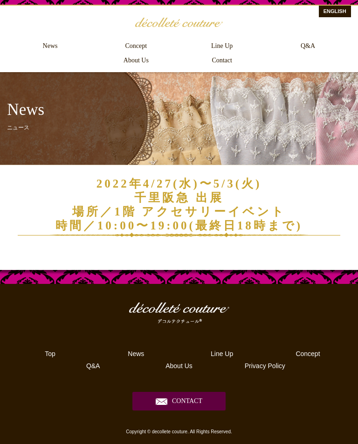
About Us (136, 60)
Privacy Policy (265, 366)
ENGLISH (335, 11)
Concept (136, 45)
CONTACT (187, 400)
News (50, 45)
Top (50, 353)
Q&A (308, 45)
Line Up (222, 45)
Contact (222, 60)
